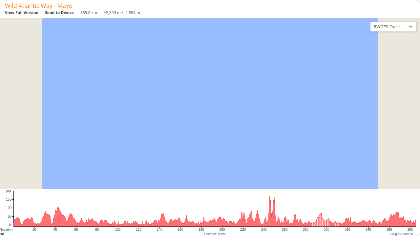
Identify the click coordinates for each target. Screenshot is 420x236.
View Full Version (21, 12)
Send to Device (59, 12)
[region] (210, 103)
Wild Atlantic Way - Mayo (39, 6)
